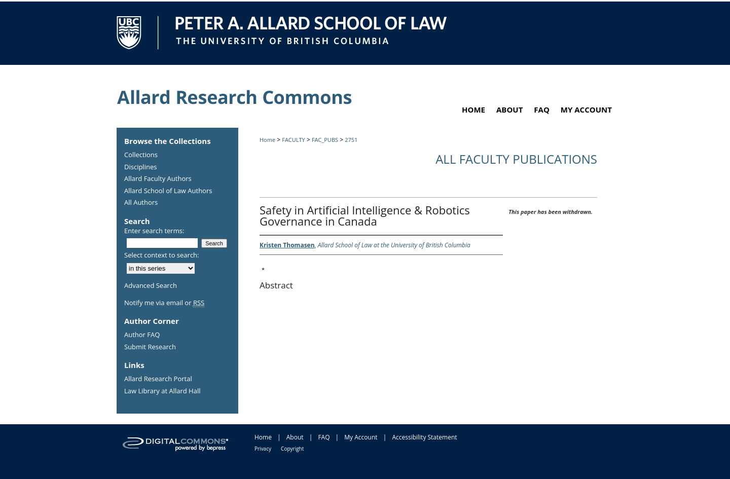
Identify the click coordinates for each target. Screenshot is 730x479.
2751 (351, 139)
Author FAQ (142, 335)
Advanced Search (150, 285)
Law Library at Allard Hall (162, 391)
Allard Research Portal (158, 379)
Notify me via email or (164, 303)
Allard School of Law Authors (168, 191)
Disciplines (140, 167)
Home (267, 139)
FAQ (324, 437)
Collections (141, 155)
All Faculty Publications (516, 159)
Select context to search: (161, 255)
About (295, 437)
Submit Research (150, 347)
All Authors (141, 203)
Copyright (292, 448)
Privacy (262, 448)
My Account (360, 437)
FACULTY (293, 139)
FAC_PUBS (325, 139)
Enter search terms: (154, 230)
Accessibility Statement (424, 437)
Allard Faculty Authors (158, 179)
